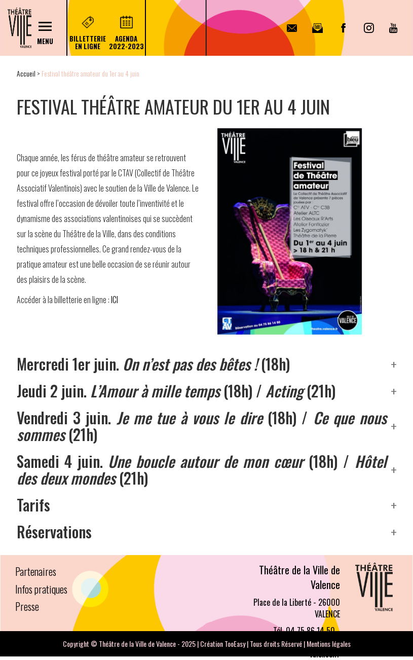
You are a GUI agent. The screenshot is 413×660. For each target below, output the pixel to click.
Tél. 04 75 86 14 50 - (306, 631)
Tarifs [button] (33, 504)
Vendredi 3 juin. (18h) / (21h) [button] (202, 426)
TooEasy (234, 643)
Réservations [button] (54, 531)
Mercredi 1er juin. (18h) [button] (153, 363)
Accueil (26, 73)
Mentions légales (329, 643)
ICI (114, 300)
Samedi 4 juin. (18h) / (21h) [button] (202, 469)
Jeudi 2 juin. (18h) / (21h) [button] (176, 390)
